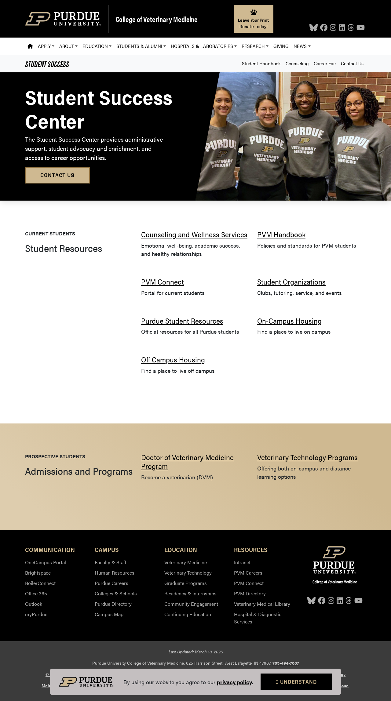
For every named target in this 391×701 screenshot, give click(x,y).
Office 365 (36, 593)
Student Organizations (291, 281)
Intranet (242, 562)
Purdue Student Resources (182, 320)
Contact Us (352, 63)
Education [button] (95, 45)
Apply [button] (44, 45)
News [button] (300, 45)
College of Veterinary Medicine (157, 19)
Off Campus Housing (173, 359)
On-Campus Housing (289, 320)
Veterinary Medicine (185, 562)
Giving (281, 45)
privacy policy (234, 682)
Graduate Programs (185, 583)
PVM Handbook (281, 234)
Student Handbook (261, 63)
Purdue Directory (113, 603)
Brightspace (38, 572)
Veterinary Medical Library (262, 603)
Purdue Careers (111, 583)
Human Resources (114, 572)
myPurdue (36, 614)
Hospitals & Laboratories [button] (202, 45)
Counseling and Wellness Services (194, 234)
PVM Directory (250, 593)
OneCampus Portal (45, 562)
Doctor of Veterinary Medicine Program (187, 461)
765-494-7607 (285, 663)
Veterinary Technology (188, 572)
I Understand (296, 681)
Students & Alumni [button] (139, 45)
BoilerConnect (40, 583)
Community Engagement (191, 603)
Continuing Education (187, 614)
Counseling (297, 63)
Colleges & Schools (116, 593)
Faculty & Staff (110, 562)
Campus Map (109, 614)
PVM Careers (248, 572)
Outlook (33, 603)
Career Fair (325, 63)
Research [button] (253, 45)
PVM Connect (162, 281)
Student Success (47, 63)
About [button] (66, 45)
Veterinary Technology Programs (307, 457)
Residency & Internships (190, 593)
